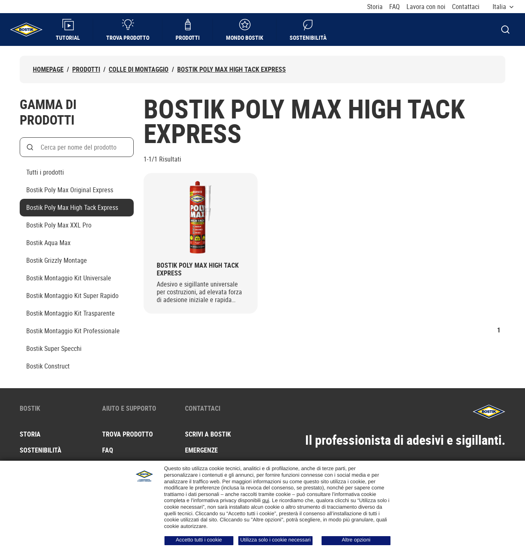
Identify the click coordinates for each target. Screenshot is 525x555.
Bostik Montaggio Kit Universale (68, 277)
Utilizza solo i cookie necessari (275, 540)
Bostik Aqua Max (48, 242)
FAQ (394, 7)
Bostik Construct (48, 366)
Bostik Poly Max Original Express (69, 189)
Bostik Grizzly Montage (56, 260)
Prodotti (188, 29)
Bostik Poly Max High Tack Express (231, 69)
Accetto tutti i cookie (199, 540)
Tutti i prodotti (45, 172)
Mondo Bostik (244, 29)
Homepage (48, 69)
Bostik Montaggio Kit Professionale (73, 330)
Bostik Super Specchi (54, 348)
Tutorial (68, 29)
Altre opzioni (356, 540)
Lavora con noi (425, 7)
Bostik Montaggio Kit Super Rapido (72, 295)
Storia (375, 7)
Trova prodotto (127, 29)
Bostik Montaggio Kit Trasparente (70, 313)
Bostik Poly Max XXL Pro (58, 225)
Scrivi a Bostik (208, 434)
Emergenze (201, 450)
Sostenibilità (308, 29)
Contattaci (465, 7)
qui (265, 500)
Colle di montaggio (139, 69)
